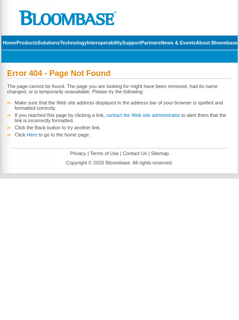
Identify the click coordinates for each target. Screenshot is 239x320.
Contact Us (135, 153)
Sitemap (160, 153)
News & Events (178, 42)
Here (32, 134)
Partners (151, 42)
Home (9, 42)
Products (27, 42)
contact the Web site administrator (143, 115)
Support (131, 42)
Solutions (49, 42)
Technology (73, 42)
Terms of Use (104, 153)
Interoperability (104, 42)
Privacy (78, 153)
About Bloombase (217, 42)
